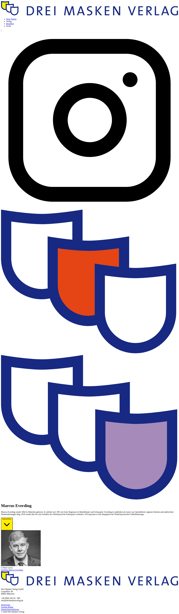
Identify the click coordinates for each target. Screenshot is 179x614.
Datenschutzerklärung (10, 609)
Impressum (5, 605)
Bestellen (10, 24)
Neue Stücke (11, 19)
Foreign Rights (7, 607)
